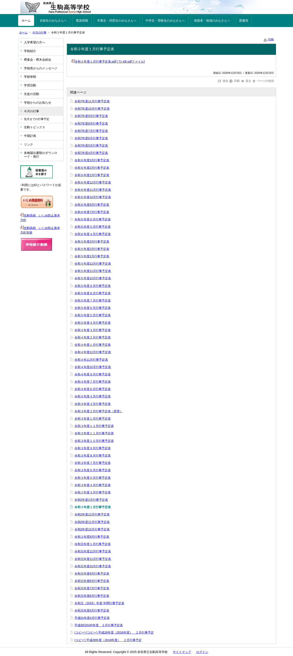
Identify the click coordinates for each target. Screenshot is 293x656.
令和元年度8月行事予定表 (91, 581)
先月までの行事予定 (36, 119)
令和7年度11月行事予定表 (92, 101)
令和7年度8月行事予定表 (91, 123)
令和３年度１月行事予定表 (92, 418)
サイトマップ (182, 652)
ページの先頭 (263, 80)
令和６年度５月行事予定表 (92, 226)
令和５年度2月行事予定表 (91, 249)
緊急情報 (82, 20)
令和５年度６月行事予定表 (92, 308)
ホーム (26, 20)
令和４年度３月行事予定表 (92, 330)
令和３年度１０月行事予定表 (94, 441)
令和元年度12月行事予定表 (92, 551)
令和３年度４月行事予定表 (92, 485)
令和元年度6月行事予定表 (91, 596)
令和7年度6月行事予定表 (91, 138)
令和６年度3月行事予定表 (91, 160)
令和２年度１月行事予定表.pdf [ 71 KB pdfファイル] (108, 61)
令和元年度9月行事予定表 (91, 573)
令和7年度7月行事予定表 (91, 131)
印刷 (268, 39)
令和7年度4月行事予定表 (91, 153)
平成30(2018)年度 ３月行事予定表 (98, 625)
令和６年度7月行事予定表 (91, 212)
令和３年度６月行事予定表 (92, 470)
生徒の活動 (31, 94)
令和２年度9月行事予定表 (91, 536)
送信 (223, 80)
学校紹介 (30, 51)
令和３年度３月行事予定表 (92, 404)
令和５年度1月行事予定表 (91, 256)
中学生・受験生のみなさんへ (165, 20)
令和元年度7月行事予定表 (91, 588)
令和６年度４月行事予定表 (92, 234)
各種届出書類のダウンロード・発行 (40, 154)
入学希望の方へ (34, 42)
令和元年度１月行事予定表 (92, 544)
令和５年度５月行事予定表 (92, 315)
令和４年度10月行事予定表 (92, 367)
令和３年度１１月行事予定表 (94, 433)
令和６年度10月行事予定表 (92, 197)
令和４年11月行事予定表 (91, 359)
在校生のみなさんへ (53, 20)
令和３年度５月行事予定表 (92, 477)
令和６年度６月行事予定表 (92, 219)
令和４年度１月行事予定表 (92, 344)
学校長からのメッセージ (40, 68)
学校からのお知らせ (37, 102)
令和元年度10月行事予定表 (92, 566)
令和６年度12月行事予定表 (92, 182)
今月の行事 (39, 32)
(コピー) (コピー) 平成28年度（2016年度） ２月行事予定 (114, 632)
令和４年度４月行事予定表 (92, 396)
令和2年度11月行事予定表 (92, 522)
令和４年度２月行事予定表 (92, 337)
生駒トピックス (34, 127)
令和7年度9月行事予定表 (91, 116)
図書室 (243, 20)
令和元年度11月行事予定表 (92, 559)
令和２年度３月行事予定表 (92, 492)
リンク (28, 144)
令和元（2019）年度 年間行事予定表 (99, 603)
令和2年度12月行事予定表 (92, 514)
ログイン (202, 652)
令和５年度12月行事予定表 (92, 263)
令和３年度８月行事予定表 (92, 455)
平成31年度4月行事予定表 (92, 618)
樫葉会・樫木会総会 (37, 59)
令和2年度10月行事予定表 (92, 529)
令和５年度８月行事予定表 (92, 293)
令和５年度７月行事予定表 (92, 300)
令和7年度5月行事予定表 (91, 145)
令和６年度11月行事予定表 (92, 189)
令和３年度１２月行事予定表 (94, 426)
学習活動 (30, 85)
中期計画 (30, 136)
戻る (246, 80)
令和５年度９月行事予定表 (92, 286)
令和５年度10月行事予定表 (92, 278)
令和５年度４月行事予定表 (92, 322)
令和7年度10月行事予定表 (92, 108)
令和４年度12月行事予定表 (92, 352)
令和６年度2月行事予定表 (91, 167)
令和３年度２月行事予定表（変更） (98, 411)
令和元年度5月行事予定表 (91, 610)
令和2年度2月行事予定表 (91, 499)
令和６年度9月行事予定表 (91, 204)
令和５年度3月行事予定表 (91, 241)
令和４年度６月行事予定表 (92, 389)
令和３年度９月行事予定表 (92, 448)
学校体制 (30, 76)
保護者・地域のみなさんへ (212, 20)
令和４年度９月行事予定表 (92, 374)
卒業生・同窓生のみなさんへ (116, 20)
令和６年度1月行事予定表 (91, 175)
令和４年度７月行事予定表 (92, 381)
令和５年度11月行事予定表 (92, 271)
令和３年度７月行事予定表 (92, 463)
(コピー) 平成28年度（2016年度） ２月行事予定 (108, 640)
